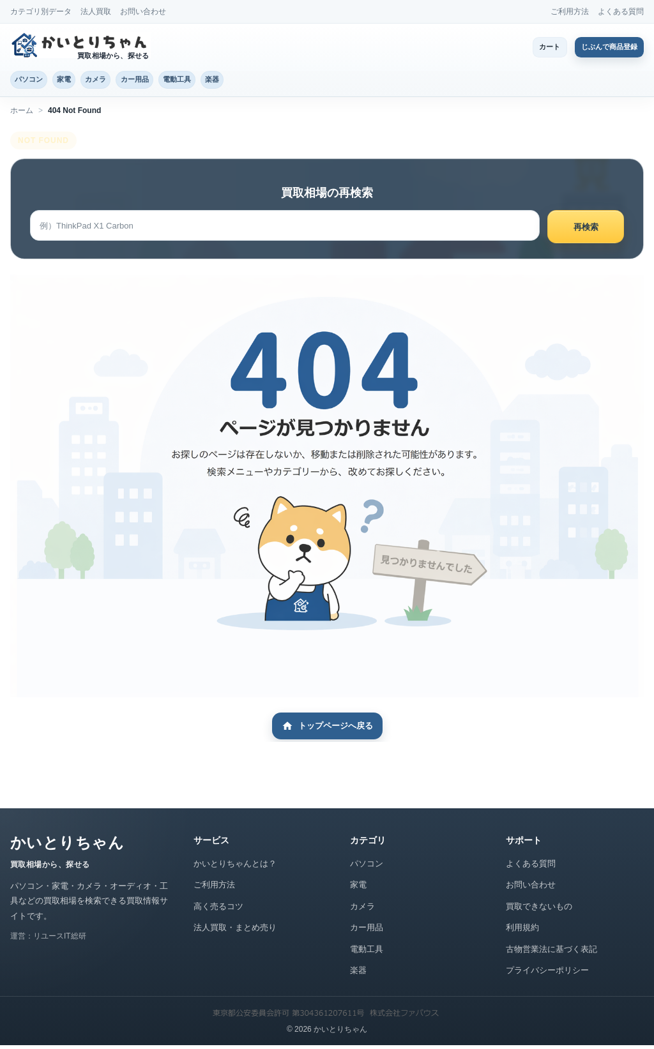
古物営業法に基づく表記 (551, 953)
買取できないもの (539, 910)
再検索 (586, 231)
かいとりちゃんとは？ (235, 867)
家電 (83, 81)
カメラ (127, 81)
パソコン (35, 81)
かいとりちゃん (67, 846)
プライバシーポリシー (547, 974)
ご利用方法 (570, 11)
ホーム (21, 114)
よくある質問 (621, 11)
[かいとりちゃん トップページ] (82, 45)
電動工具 (235, 81)
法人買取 (95, 11)
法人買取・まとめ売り (235, 932)
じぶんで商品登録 (600, 47)
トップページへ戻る (327, 730)
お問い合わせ (143, 11)
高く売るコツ (218, 910)
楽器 (283, 81)
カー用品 (179, 81)
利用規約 (522, 932)
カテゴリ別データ (41, 11)
